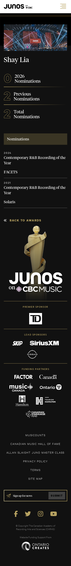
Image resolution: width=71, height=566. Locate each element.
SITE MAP (35, 478)
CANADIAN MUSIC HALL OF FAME (35, 443)
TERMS (35, 470)
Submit (57, 495)
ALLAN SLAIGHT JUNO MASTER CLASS (35, 452)
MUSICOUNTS (35, 435)
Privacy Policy (35, 461)
